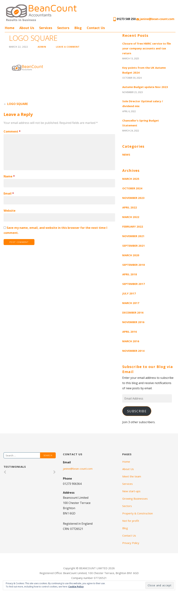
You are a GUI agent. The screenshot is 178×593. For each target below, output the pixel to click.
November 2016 (133, 322)
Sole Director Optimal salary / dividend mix (142, 103)
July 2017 (129, 293)
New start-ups (131, 491)
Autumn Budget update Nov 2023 (145, 87)
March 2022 (130, 217)
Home (9, 28)
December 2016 (133, 312)
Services (45, 28)
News (126, 154)
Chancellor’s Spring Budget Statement (140, 123)
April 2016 (129, 331)
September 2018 (133, 264)
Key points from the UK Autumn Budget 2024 (144, 70)
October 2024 (132, 188)
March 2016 (130, 341)
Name (9, 176)
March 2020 (130, 255)
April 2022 (129, 207)
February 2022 (132, 226)
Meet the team (131, 476)
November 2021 (133, 236)
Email (9, 193)
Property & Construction (137, 513)
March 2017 (130, 303)
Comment (12, 131)
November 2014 (133, 350)
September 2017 (133, 284)
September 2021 (133, 245)
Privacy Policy (130, 543)
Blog (78, 28)
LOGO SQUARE (17, 104)
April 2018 (129, 274)
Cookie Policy (76, 586)
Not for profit (130, 521)
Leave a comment (68, 46)
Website (10, 211)
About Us (26, 28)
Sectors (63, 28)
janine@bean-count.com (155, 19)
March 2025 (130, 178)
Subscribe (136, 411)
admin (42, 46)
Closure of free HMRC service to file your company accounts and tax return (146, 48)
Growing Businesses (135, 498)
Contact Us (96, 28)
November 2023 (133, 198)
